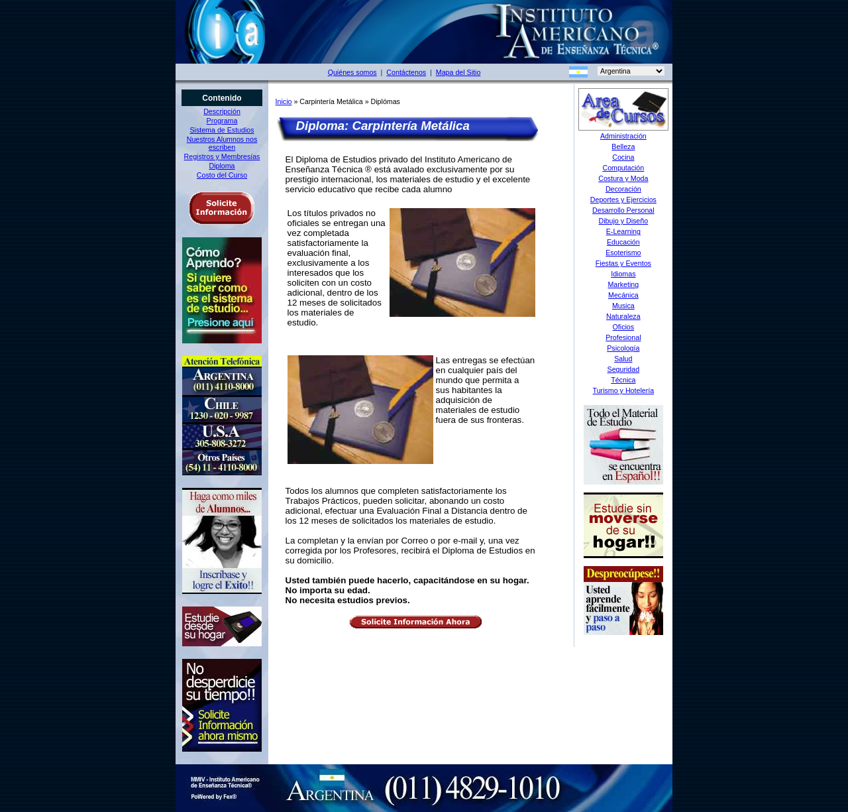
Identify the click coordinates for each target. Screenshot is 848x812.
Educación (623, 242)
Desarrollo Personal (623, 210)
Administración (623, 136)
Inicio (284, 101)
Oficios (624, 327)
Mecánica (623, 295)
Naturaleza (623, 316)
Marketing (623, 284)
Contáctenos (406, 72)
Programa (222, 121)
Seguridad (624, 369)
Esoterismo (623, 253)
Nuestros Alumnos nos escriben (222, 143)
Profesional (623, 337)
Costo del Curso (222, 175)
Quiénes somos (352, 72)
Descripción (221, 111)
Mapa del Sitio (458, 72)
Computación (623, 168)
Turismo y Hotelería (624, 390)
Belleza (623, 146)
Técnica (623, 380)
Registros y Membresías (222, 156)
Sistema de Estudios (221, 130)
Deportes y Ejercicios (623, 199)
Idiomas (623, 274)
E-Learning (623, 231)
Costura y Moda (623, 178)
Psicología (623, 348)
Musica (623, 306)
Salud (623, 359)
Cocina (623, 157)
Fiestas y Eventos (623, 263)
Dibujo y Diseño (624, 221)
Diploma (222, 166)
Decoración (623, 189)
